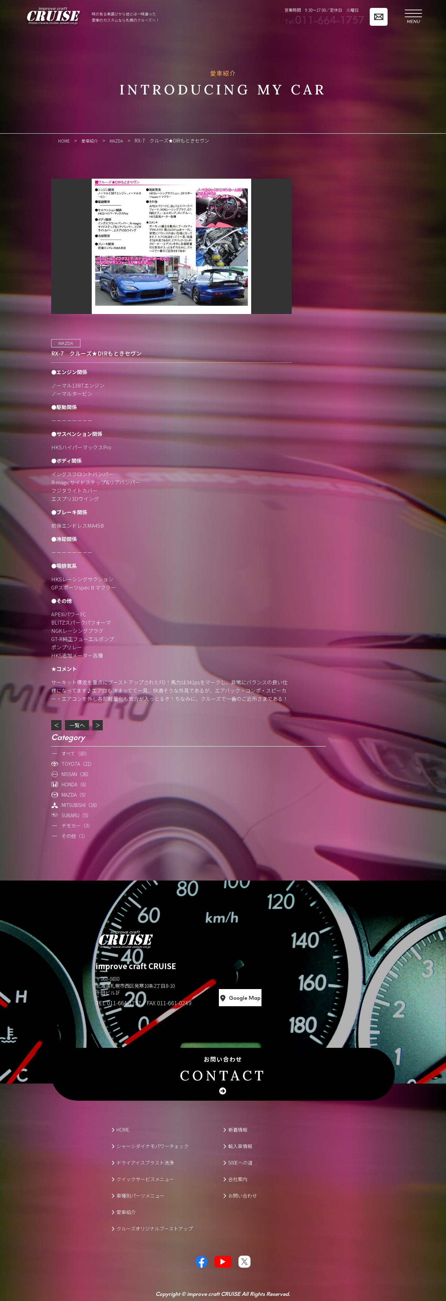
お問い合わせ (223, 1069)
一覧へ (77, 724)
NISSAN (76, 773)
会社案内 (235, 1178)
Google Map (270, 998)
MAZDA (65, 342)
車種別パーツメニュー (138, 1195)
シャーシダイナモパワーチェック (150, 1145)
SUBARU (76, 814)
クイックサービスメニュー (142, 1178)
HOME (120, 1129)
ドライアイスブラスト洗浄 (142, 1162)
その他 (75, 835)
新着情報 (235, 1129)
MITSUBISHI (81, 804)
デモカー (77, 825)
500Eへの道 (238, 1162)
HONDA (75, 784)
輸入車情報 (237, 1145)
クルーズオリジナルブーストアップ (152, 1228)
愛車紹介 (123, 1211)
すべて (76, 753)
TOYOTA (78, 763)
